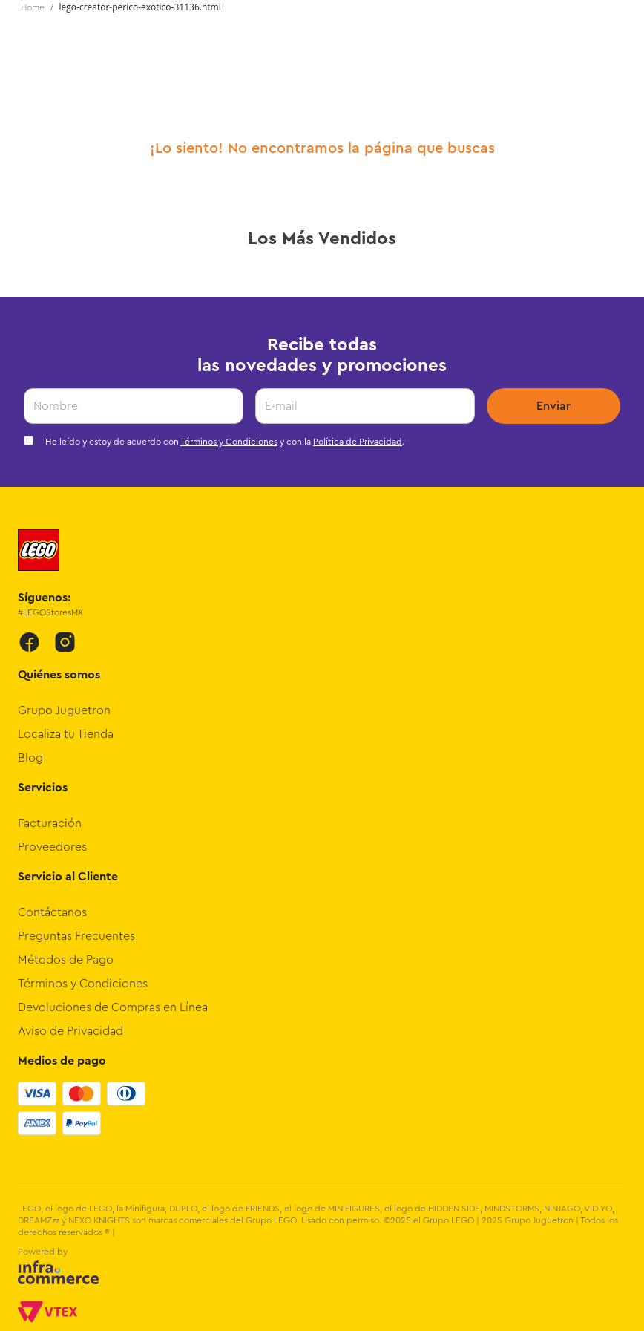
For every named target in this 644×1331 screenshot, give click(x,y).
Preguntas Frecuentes (76, 936)
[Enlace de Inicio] (32, 7)
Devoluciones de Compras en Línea (113, 1007)
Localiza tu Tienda (66, 734)
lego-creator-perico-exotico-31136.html (140, 7)
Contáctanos (52, 912)
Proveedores (52, 847)
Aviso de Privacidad (70, 1031)
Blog (30, 758)
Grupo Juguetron (64, 710)
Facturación (50, 823)
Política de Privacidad (357, 441)
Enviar (553, 406)
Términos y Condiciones (228, 441)
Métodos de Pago (66, 960)
